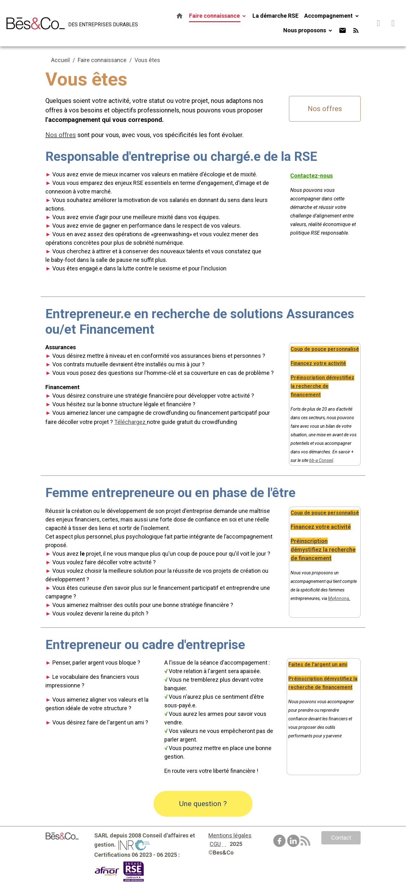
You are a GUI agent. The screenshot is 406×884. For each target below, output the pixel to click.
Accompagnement (329, 15)
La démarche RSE (275, 15)
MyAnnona (338, 598)
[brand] (64, 23)
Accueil (60, 60)
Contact (341, 837)
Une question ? (203, 803)
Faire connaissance (215, 15)
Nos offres (325, 108)
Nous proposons (305, 30)
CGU (215, 844)
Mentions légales (230, 835)
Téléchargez (130, 422)
